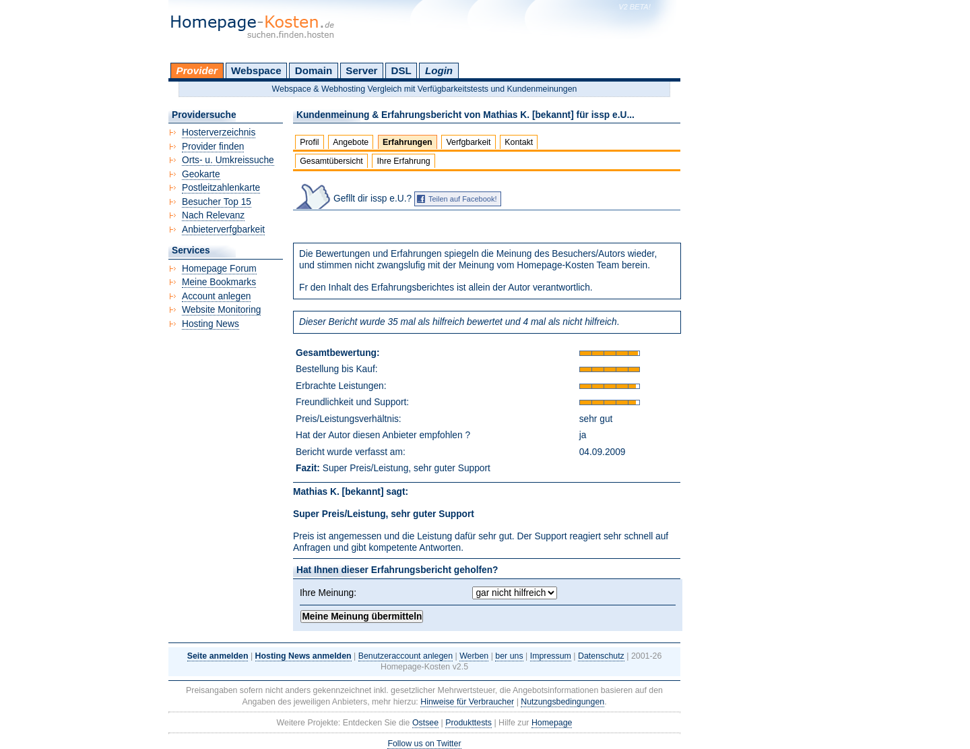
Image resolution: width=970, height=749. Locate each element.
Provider (197, 70)
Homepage (552, 722)
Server (361, 70)
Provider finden (213, 147)
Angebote (350, 142)
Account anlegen (216, 296)
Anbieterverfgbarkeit (223, 229)
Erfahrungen (407, 142)
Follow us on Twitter (424, 743)
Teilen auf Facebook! (462, 199)
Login (439, 70)
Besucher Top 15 (216, 202)
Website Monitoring (221, 310)
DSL (401, 70)
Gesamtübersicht (331, 161)
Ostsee (425, 722)
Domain (313, 70)
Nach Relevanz (213, 215)
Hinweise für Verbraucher (467, 702)
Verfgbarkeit (468, 142)
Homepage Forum (219, 269)
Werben (473, 656)
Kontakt (519, 142)
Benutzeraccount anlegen (405, 656)
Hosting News (210, 324)
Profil (309, 142)
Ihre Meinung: (328, 593)
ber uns (509, 656)
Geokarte (201, 174)
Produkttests (468, 722)
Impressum (550, 656)
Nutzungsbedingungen (562, 702)
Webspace (256, 70)
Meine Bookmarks (219, 282)
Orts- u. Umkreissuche (228, 160)
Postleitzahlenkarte (221, 188)
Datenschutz (601, 656)
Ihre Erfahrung (403, 161)
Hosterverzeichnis (218, 132)
